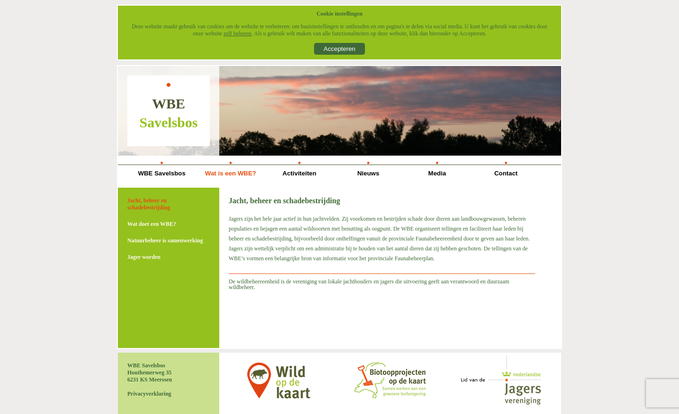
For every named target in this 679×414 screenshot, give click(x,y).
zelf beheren (237, 33)
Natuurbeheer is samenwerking (165, 240)
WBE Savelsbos (162, 173)
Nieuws (368, 173)
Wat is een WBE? (230, 173)
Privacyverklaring (149, 393)
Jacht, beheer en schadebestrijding (148, 204)
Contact (506, 173)
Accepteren (339, 48)
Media (437, 173)
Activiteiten (299, 173)
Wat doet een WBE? (151, 224)
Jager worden (143, 257)
